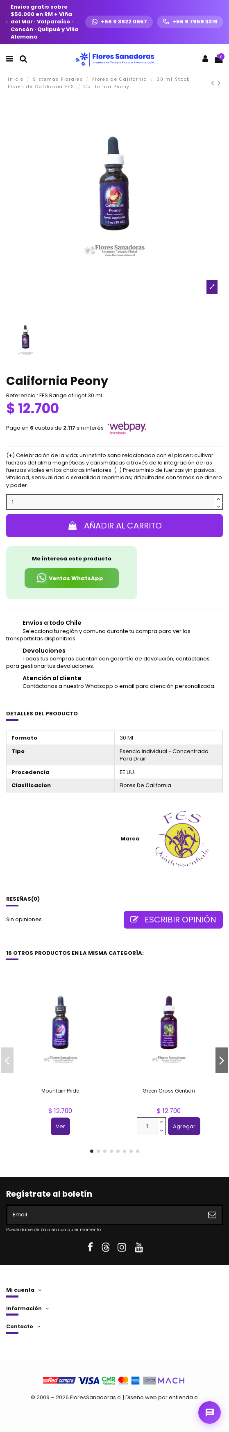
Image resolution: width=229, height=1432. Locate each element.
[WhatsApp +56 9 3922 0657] (119, 22)
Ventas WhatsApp (69, 578)
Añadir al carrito (114, 525)
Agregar (184, 1126)
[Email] (105, 1215)
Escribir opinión (173, 919)
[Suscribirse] (212, 1215)
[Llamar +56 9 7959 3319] (190, 22)
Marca (130, 838)
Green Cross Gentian (169, 1090)
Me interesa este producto (71, 558)
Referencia (21, 395)
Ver (60, 1126)
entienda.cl (184, 1397)
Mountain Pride (60, 1090)
